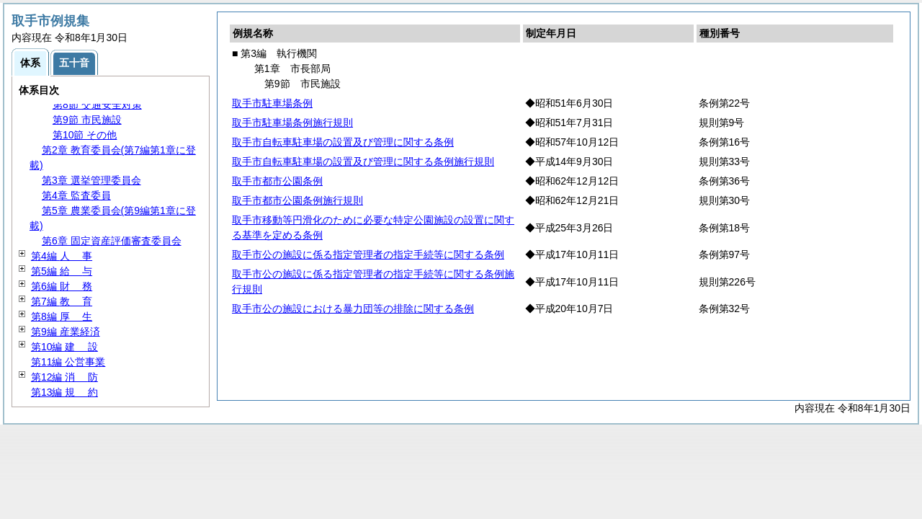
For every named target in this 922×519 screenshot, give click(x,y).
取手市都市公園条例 (277, 181)
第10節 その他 (85, 135)
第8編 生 (61, 316)
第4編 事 (61, 256)
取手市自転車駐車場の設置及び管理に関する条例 (343, 142)
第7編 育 (61, 301)
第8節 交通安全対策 (97, 104)
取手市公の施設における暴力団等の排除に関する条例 (353, 308)
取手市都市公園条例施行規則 (297, 200)
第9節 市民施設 (87, 119)
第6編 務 (61, 286)
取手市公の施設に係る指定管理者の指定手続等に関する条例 (368, 254)
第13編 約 (64, 392)
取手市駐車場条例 (272, 103)
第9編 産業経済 (65, 331)
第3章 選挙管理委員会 (91, 180)
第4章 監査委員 (76, 195)
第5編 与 (61, 271)
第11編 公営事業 (68, 362)
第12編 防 (64, 377)
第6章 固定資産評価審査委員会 (112, 241)
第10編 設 (64, 346)
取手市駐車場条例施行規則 (292, 122)
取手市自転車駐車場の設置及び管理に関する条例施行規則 (363, 161)
